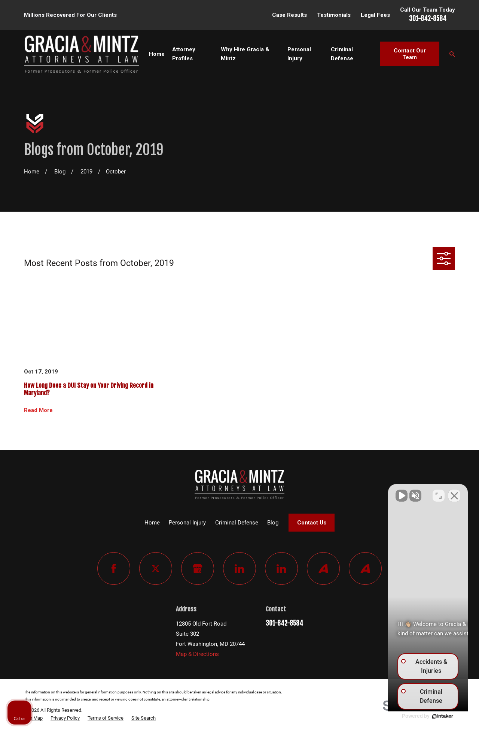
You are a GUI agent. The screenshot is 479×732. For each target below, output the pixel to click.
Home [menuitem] (157, 54)
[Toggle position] (439, 493)
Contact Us (311, 522)
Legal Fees (375, 15)
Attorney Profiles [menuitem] (183, 54)
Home (152, 522)
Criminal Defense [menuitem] (342, 54)
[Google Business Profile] (197, 568)
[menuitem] (33, 718)
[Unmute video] (347, 493)
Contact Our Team (410, 54)
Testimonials (334, 15)
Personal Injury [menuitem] (299, 54)
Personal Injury (187, 522)
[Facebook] (113, 568)
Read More (38, 410)
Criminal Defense (236, 522)
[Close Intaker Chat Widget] (454, 493)
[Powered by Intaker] (415, 716)
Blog (272, 522)
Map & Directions (197, 654)
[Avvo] (323, 568)
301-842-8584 (427, 18)
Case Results (289, 15)
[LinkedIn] (239, 568)
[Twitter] (155, 568)
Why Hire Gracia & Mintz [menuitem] (245, 54)
